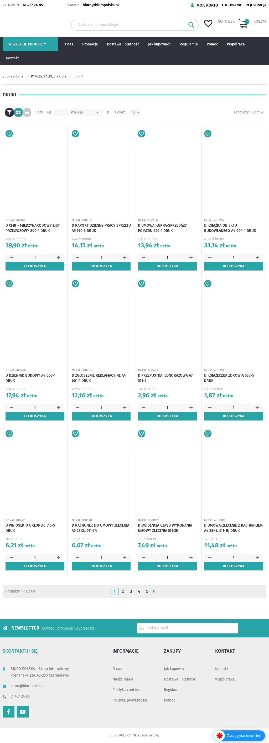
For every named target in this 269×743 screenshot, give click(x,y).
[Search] (191, 25)
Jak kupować (174, 669)
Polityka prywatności (129, 700)
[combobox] (135, 25)
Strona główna (13, 76)
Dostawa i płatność (180, 679)
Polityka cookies (126, 690)
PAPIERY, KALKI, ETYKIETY (49, 76)
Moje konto (207, 5)
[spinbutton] (35, 258)
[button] (9, 133)
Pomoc (169, 700)
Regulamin (173, 690)
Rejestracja (256, 5)
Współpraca (225, 679)
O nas (117, 669)
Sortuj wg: (43, 112)
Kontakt (221, 669)
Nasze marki (122, 679)
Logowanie (232, 5)
